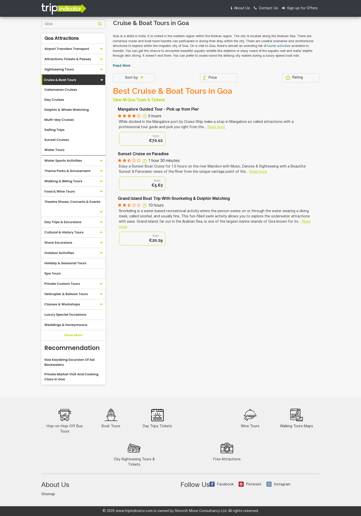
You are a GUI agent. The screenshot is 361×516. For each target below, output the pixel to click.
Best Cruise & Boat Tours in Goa (172, 91)
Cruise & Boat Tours (60, 79)
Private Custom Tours (62, 283)
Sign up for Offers (300, 8)
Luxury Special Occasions (65, 314)
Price (210, 77)
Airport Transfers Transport (66, 48)
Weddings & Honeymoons (65, 324)
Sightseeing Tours (59, 69)
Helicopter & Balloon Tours (66, 294)
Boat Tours (111, 418)
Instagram (278, 484)
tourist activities (278, 46)
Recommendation (72, 348)
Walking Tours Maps (296, 418)
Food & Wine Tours (59, 191)
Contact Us (266, 8)
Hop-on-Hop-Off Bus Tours (65, 421)
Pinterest (250, 484)
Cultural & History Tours (63, 232)
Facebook (222, 484)
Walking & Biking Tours (63, 181)
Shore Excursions (58, 242)
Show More (73, 335)
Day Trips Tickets (157, 418)
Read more (216, 127)
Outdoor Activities (59, 252)
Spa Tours (52, 273)
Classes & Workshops (62, 304)
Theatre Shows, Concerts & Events (72, 201)
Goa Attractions (61, 39)
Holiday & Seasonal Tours (65, 263)
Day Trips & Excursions (62, 222)
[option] (142, 139)
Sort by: (132, 77)
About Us (240, 8)
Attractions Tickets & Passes (67, 59)
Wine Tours (250, 418)
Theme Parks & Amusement (67, 170)
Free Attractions (227, 451)
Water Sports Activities (63, 160)
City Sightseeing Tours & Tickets (134, 454)
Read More (121, 65)
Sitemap (48, 494)
